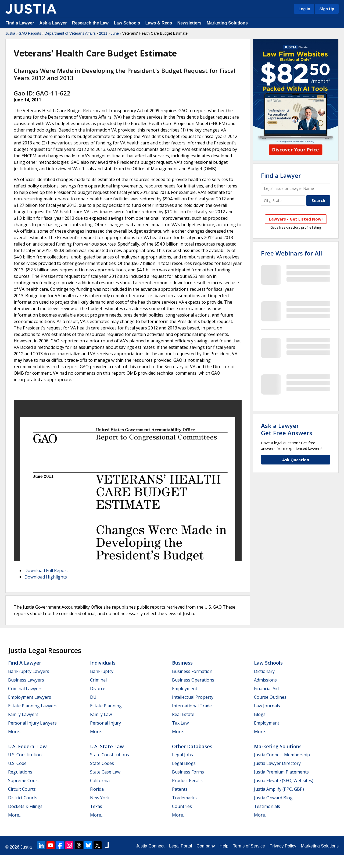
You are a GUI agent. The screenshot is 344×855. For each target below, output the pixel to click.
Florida (97, 789)
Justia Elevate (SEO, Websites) (283, 780)
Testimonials (267, 806)
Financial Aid (266, 688)
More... (15, 732)
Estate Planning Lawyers (33, 706)
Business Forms (188, 772)
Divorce (97, 688)
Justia (10, 33)
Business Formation (192, 671)
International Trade (192, 706)
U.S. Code (17, 763)
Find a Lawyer (19, 23)
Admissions (265, 680)
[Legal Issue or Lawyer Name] (295, 188)
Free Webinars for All (291, 253)
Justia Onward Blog (273, 798)
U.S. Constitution (25, 755)
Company (205, 846)
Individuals (103, 662)
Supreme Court (23, 780)
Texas (96, 806)
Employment (184, 688)
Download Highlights (45, 577)
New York (100, 798)
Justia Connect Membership (282, 755)
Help (224, 846)
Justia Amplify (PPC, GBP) (279, 789)
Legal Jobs (182, 755)
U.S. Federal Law (27, 746)
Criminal (98, 680)
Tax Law (180, 723)
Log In (304, 9)
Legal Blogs (184, 763)
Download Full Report (46, 570)
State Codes (102, 763)
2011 (103, 33)
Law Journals (267, 706)
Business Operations (193, 680)
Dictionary (264, 671)
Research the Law (90, 23)
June (115, 33)
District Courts (22, 798)
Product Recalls (187, 780)
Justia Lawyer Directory (277, 763)
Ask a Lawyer (53, 23)
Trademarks (184, 798)
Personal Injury (105, 723)
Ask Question (295, 459)
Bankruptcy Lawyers (28, 671)
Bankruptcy (101, 671)
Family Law (101, 714)
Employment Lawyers (29, 697)
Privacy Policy (283, 846)
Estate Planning (106, 706)
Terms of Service (249, 846)
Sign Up (327, 9)
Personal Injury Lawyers (32, 723)
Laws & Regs (158, 23)
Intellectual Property (192, 697)
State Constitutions (109, 755)
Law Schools (127, 23)
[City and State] (283, 200)
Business (182, 662)
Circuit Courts (22, 789)
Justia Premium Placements (281, 772)
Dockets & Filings (25, 806)
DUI (94, 697)
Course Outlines (270, 697)
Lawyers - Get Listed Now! (295, 219)
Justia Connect (150, 846)
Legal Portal (180, 846)
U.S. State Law (107, 746)
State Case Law (105, 772)
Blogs (260, 714)
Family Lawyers (23, 714)
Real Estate (183, 714)
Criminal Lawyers (25, 688)
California (100, 780)
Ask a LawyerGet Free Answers (286, 429)
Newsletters (189, 23)
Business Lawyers (26, 680)
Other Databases (192, 746)
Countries (182, 806)
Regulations (20, 772)
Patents (180, 789)
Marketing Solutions (227, 23)
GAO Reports (30, 33)
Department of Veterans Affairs (70, 33)
